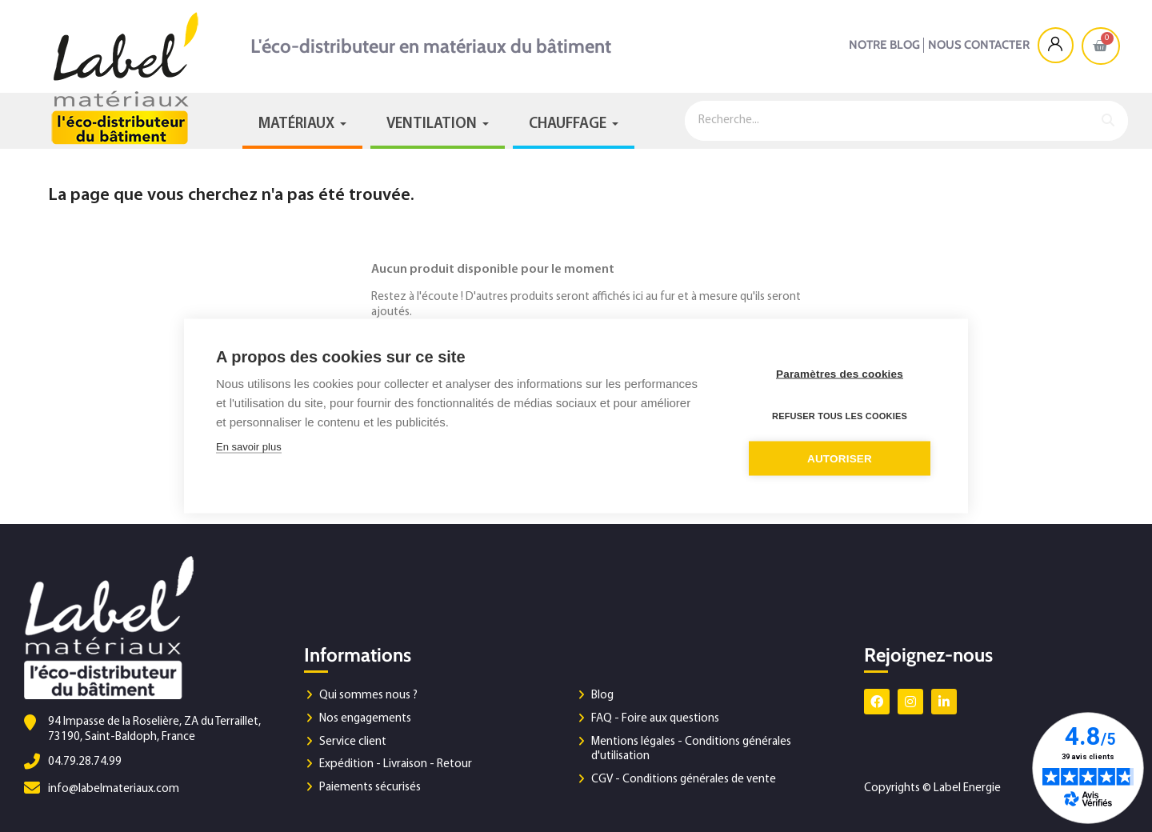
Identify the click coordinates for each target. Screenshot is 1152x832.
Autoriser (839, 459)
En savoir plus (249, 447)
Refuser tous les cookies (839, 416)
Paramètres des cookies (839, 374)
